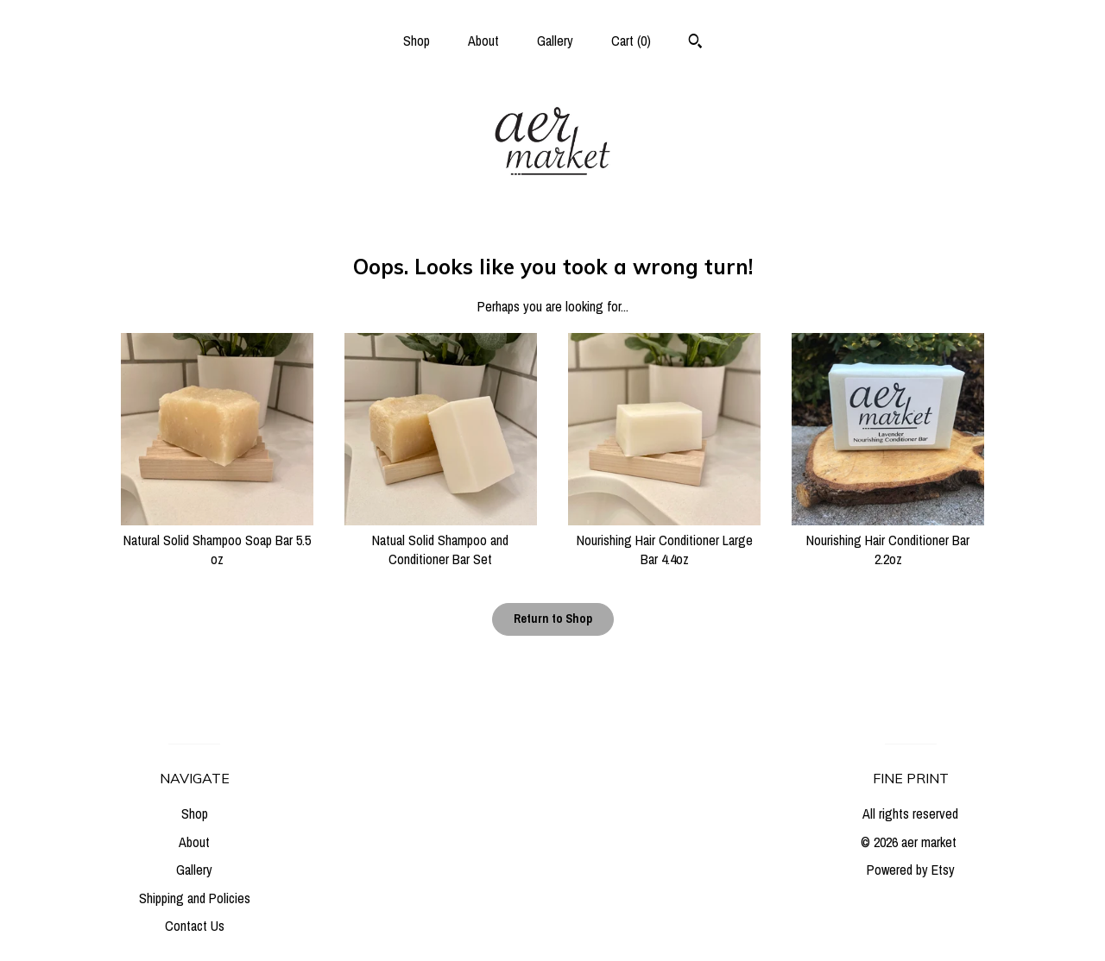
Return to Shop (553, 618)
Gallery (555, 40)
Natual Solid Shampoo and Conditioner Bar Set (440, 539)
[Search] (695, 43)
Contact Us (194, 925)
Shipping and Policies (194, 898)
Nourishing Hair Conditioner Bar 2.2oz (888, 539)
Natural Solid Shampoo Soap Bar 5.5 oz (217, 539)
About (483, 40)
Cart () (631, 40)
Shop (416, 40)
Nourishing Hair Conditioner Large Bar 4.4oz (664, 539)
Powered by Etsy (911, 869)
